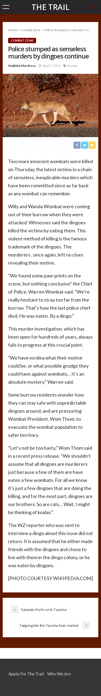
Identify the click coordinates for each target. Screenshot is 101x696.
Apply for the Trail (26, 673)
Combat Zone (22, 40)
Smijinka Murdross (22, 66)
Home (12, 30)
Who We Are (59, 673)
